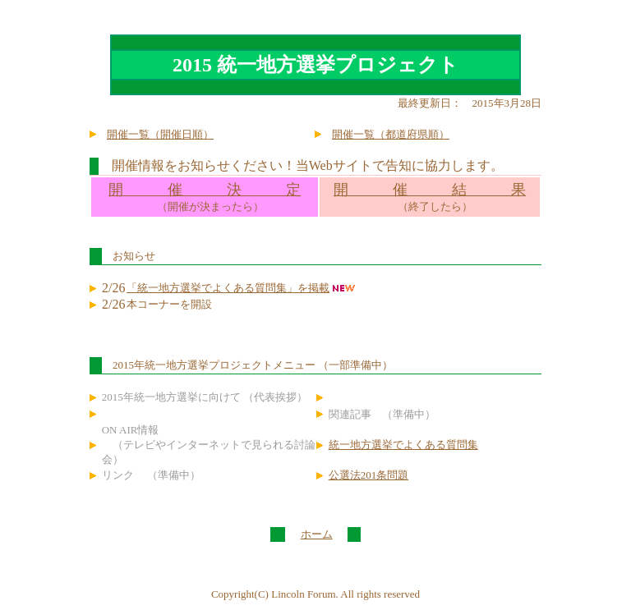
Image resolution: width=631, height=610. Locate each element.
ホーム (317, 534)
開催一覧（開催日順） (160, 134)
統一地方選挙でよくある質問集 (403, 444)
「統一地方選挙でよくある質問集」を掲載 (228, 288)
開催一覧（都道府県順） (390, 134)
